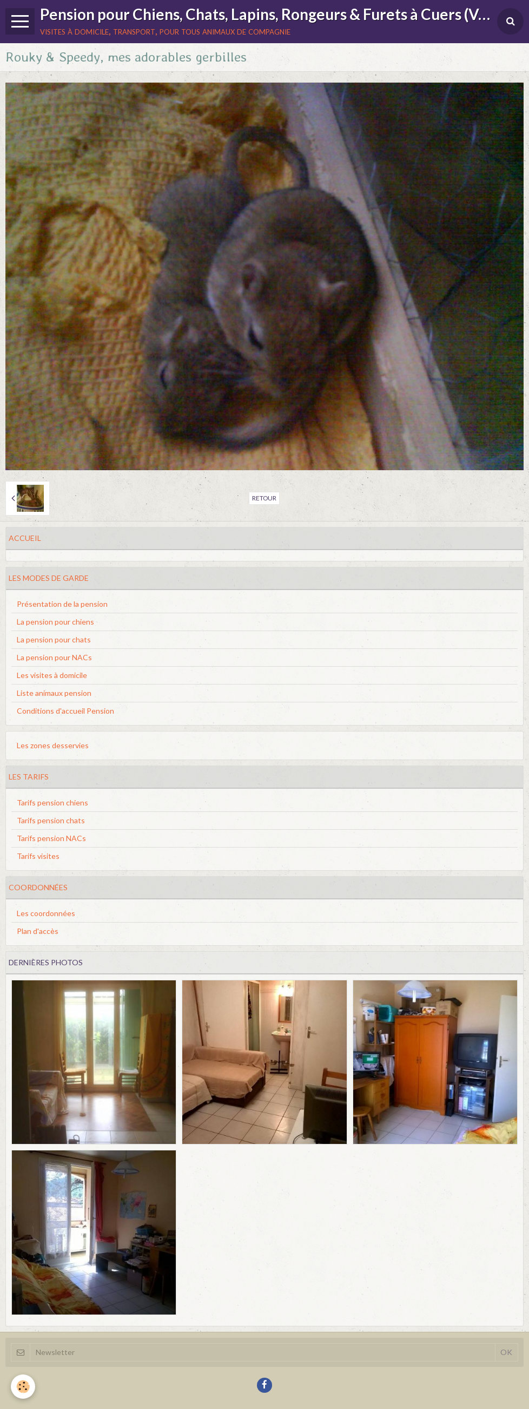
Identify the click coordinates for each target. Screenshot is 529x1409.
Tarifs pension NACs (51, 838)
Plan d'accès (37, 931)
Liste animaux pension (54, 692)
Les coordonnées (46, 913)
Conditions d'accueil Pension (65, 710)
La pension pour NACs (54, 657)
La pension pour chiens (55, 621)
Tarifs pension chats (51, 820)
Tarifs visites (38, 856)
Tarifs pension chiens (52, 802)
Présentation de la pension (62, 603)
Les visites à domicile (52, 675)
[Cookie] (23, 1386)
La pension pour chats (54, 639)
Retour (264, 498)
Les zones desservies (53, 745)
